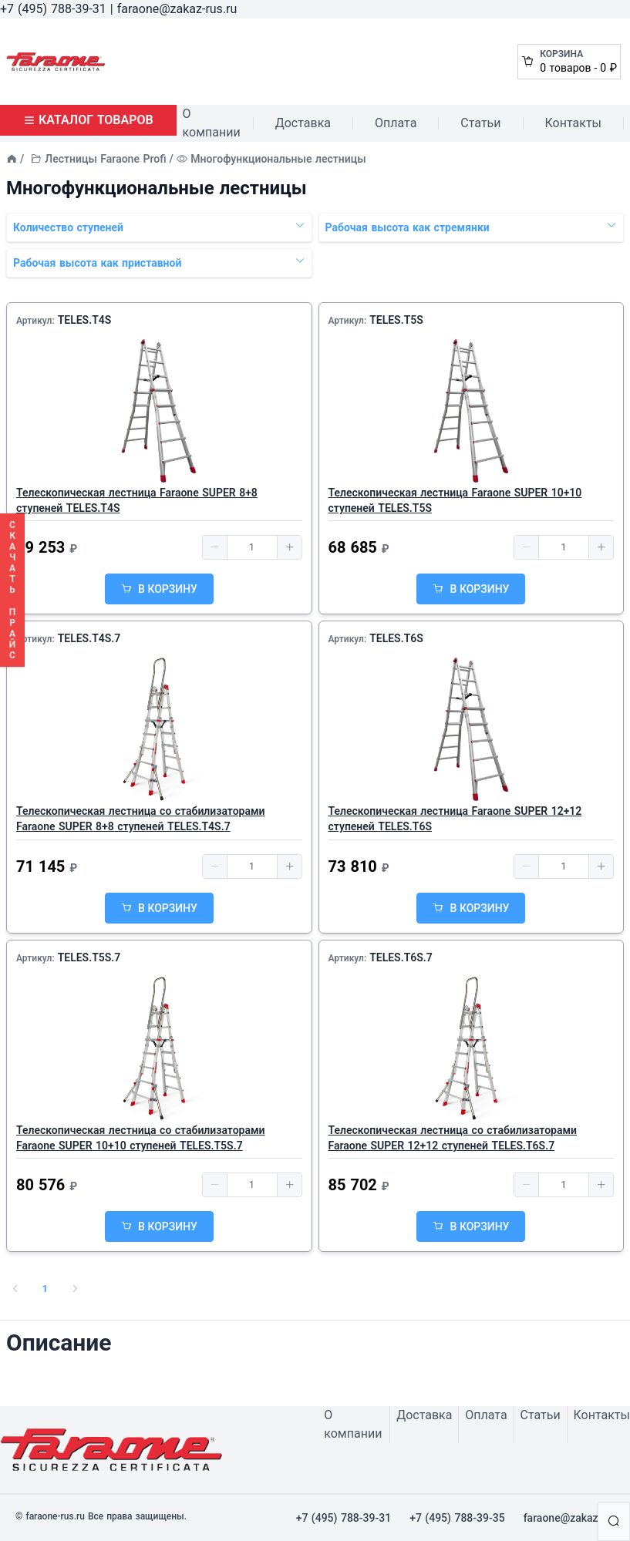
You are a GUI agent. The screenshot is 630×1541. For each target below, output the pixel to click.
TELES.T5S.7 (89, 957)
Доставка (303, 123)
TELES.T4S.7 (89, 638)
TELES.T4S (85, 320)
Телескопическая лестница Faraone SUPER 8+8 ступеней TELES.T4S (137, 500)
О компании (212, 123)
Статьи (480, 123)
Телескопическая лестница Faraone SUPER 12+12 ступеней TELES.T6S (455, 819)
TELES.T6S (396, 638)
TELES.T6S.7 (401, 957)
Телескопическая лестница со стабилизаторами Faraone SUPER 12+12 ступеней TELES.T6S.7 (453, 1138)
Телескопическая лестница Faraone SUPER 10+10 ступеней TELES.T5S (455, 500)
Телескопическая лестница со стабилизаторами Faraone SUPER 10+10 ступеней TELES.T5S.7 (140, 1138)
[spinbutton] (252, 547)
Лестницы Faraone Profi (105, 159)
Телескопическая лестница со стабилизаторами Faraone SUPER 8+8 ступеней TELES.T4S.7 (140, 819)
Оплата (395, 123)
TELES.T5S (396, 320)
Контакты (573, 123)
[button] (215, 547)
